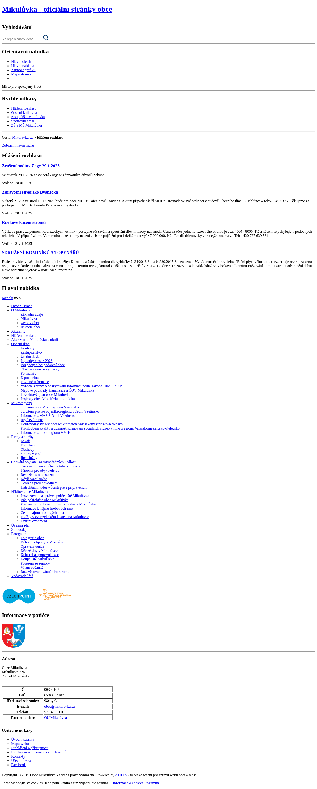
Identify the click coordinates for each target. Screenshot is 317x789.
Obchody (27, 449)
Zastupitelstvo (31, 352)
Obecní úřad (20, 344)
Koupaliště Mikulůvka (28, 117)
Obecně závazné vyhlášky (40, 369)
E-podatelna (30, 378)
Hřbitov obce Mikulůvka (29, 492)
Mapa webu (20, 744)
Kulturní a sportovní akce (40, 555)
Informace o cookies (128, 783)
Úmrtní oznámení (34, 521)
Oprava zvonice (32, 546)
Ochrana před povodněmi (40, 483)
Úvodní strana (21, 306)
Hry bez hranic (32, 420)
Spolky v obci (31, 454)
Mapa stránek (21, 74)
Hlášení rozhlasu (23, 108)
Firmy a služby (22, 437)
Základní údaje (32, 314)
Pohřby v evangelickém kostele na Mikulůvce (55, 517)
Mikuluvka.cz (22, 137)
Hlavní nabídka (22, 66)
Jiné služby (29, 458)
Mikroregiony (21, 403)
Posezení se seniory (35, 563)
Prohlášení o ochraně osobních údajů (38, 752)
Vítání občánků (32, 567)
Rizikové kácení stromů (24, 222)
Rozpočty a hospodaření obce (43, 365)
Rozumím (151, 783)
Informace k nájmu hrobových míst (47, 508)
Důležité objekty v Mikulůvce (43, 542)
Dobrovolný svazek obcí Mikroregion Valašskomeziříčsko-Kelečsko (72, 424)
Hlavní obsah (21, 62)
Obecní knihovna (24, 113)
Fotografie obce (32, 538)
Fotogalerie (19, 534)
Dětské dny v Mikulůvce (39, 551)
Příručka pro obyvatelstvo (40, 470)
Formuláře (28, 373)
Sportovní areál (22, 121)
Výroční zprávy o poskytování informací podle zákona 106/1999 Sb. (72, 386)
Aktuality (18, 331)
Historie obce (31, 327)
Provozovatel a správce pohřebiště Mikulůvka (55, 496)
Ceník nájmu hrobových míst (42, 513)
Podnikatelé (29, 445)
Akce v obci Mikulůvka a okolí (34, 340)
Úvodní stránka (22, 739)
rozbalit (7, 298)
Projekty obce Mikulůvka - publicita (48, 399)
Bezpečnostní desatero (37, 475)
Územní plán (20, 525)
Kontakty (28, 348)
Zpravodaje (19, 529)
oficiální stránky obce (57, 9)
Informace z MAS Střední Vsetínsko (48, 416)
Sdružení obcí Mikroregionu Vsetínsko (50, 407)
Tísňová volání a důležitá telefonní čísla (50, 466)
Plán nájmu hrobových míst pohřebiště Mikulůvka (58, 504)
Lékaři (25, 441)
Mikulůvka (29, 319)
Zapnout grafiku (23, 70)
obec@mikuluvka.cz (59, 706)
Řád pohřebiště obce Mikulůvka (44, 500)
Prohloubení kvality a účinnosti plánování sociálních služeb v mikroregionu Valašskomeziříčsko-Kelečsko (100, 428)
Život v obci (30, 323)
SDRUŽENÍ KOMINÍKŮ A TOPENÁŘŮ (40, 252)
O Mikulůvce (21, 310)
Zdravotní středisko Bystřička (30, 192)
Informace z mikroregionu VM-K (46, 432)
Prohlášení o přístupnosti (29, 748)
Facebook (18, 765)
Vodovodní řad (22, 576)
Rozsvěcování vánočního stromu (45, 572)
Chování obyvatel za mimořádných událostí (43, 462)
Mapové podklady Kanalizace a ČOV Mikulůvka (57, 390)
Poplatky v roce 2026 (36, 361)
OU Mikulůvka (55, 718)
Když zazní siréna (34, 479)
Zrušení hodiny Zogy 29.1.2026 (31, 165)
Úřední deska (30, 357)
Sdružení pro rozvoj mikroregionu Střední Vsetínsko (60, 411)
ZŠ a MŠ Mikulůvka (26, 125)
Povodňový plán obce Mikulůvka (45, 394)
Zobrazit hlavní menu (18, 145)
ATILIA (121, 775)
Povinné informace (35, 382)
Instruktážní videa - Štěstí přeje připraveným (54, 487)
